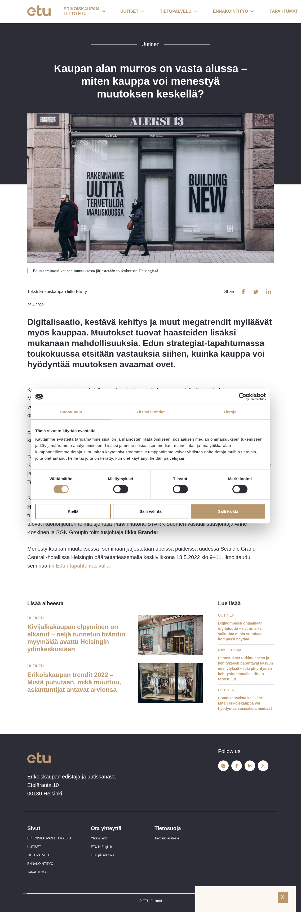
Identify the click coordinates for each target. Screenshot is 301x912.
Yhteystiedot (99, 838)
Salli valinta (151, 511)
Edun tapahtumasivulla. (83, 566)
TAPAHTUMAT (37, 872)
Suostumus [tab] (71, 412)
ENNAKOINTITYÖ (40, 864)
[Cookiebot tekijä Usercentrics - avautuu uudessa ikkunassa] (242, 397)
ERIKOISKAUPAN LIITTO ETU (49, 838)
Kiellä (73, 511)
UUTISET (34, 847)
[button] (84, 11)
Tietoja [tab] (230, 412)
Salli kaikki (228, 511)
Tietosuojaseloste (166, 838)
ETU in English (101, 847)
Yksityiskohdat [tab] (150, 412)
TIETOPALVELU (38, 855)
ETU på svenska (102, 855)
